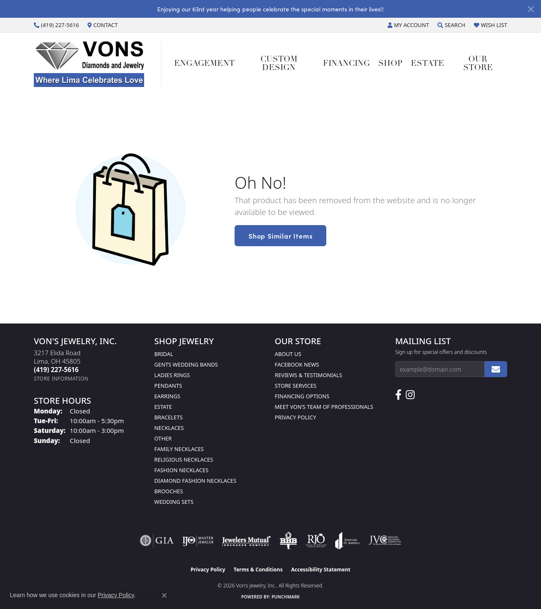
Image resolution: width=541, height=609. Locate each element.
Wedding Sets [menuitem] (174, 502)
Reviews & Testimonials (308, 375)
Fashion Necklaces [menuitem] (181, 470)
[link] (56, 25)
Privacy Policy (295, 417)
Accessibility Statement (320, 569)
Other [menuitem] (163, 438)
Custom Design (279, 64)
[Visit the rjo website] (316, 540)
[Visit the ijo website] (198, 540)
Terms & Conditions (258, 569)
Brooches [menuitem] (168, 491)
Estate (427, 64)
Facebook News (297, 364)
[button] (408, 25)
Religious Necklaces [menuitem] (183, 459)
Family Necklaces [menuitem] (179, 449)
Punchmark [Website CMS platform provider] (286, 597)
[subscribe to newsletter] (495, 369)
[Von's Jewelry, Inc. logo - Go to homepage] (97, 64)
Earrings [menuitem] (167, 396)
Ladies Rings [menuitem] (172, 375)
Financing (346, 64)
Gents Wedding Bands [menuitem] (186, 364)
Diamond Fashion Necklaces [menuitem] (195, 480)
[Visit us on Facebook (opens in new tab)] (398, 395)
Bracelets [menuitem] (168, 417)
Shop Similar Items (280, 235)
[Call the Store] (56, 369)
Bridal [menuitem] (163, 354)
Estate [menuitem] (163, 407)
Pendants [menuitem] (168, 385)
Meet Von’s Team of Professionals (324, 407)
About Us (288, 354)
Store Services (296, 385)
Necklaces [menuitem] (169, 428)
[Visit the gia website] (157, 540)
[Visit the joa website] (347, 540)
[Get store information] (61, 378)
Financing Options (302, 396)
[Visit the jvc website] (385, 540)
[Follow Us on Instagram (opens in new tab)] (410, 395)
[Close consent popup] (164, 595)
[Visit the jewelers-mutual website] (246, 540)
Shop (390, 64)
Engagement (204, 64)
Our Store (478, 64)
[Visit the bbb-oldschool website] (288, 540)
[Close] (530, 9)
